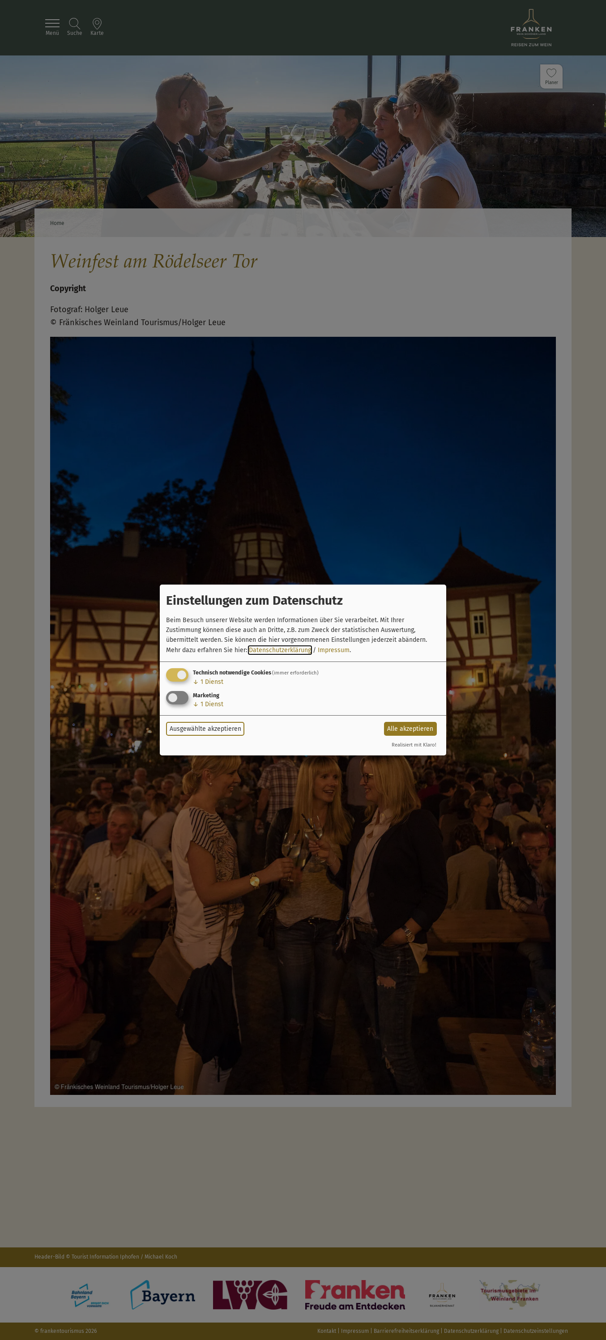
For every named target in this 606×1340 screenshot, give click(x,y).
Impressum (334, 650)
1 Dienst (208, 682)
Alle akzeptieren (410, 729)
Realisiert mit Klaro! (414, 745)
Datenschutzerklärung (280, 650)
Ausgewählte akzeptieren (205, 729)
